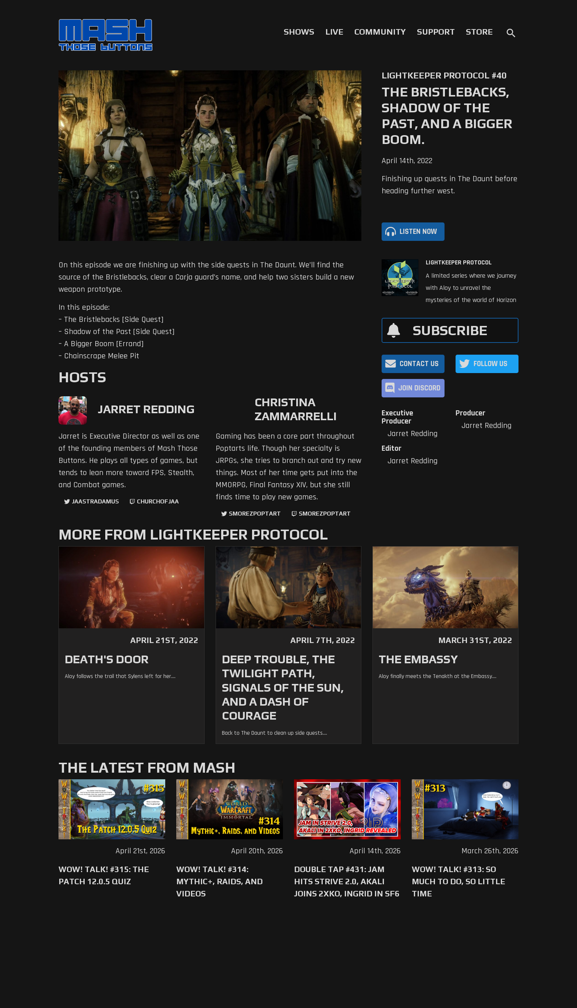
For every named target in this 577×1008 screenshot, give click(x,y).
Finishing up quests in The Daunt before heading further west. (449, 185)
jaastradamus (95, 501)
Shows (299, 31)
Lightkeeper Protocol (459, 262)
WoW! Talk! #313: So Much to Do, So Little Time (458, 881)
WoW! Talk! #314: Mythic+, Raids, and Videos (219, 881)
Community (380, 31)
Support (436, 31)
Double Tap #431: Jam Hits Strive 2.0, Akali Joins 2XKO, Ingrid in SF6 (347, 881)
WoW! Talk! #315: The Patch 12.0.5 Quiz (104, 875)
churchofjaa (158, 501)
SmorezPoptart (255, 513)
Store (479, 31)
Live (334, 31)
